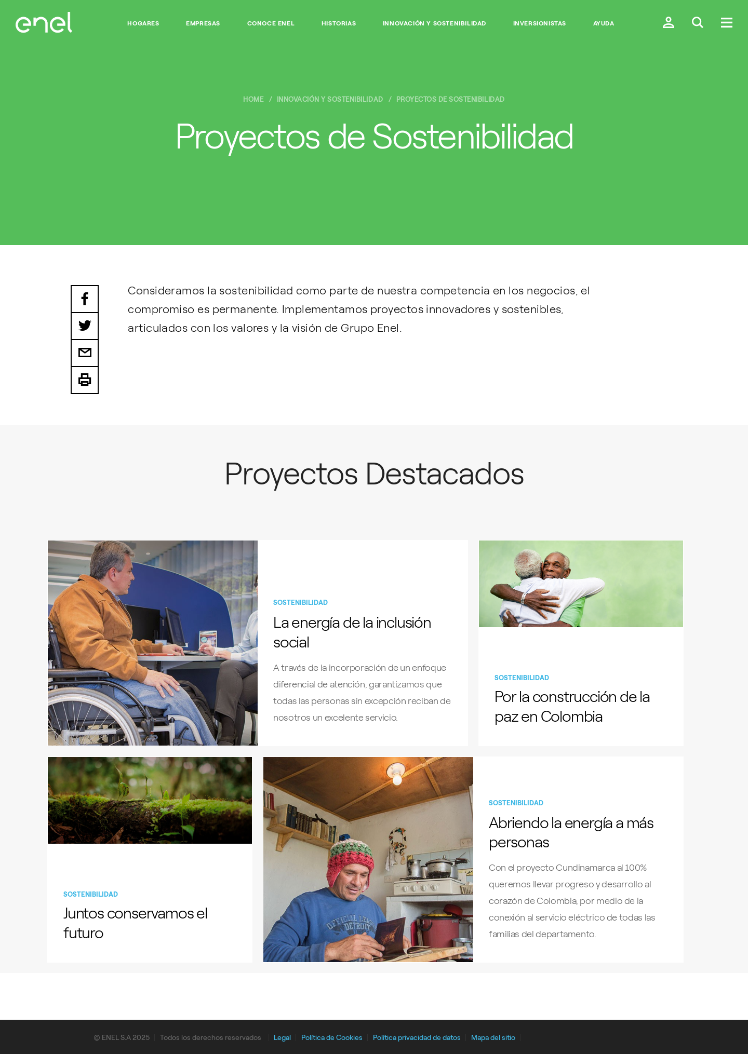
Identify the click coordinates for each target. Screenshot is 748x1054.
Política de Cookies (332, 1037)
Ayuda (604, 23)
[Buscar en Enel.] (697, 24)
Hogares (143, 23)
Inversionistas (539, 23)
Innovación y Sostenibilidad (434, 23)
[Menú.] (726, 24)
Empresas (203, 23)
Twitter (85, 326)
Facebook (85, 299)
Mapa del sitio (493, 1037)
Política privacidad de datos (417, 1037)
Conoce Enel (271, 23)
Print (85, 380)
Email (85, 353)
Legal (282, 1037)
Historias (339, 23)
